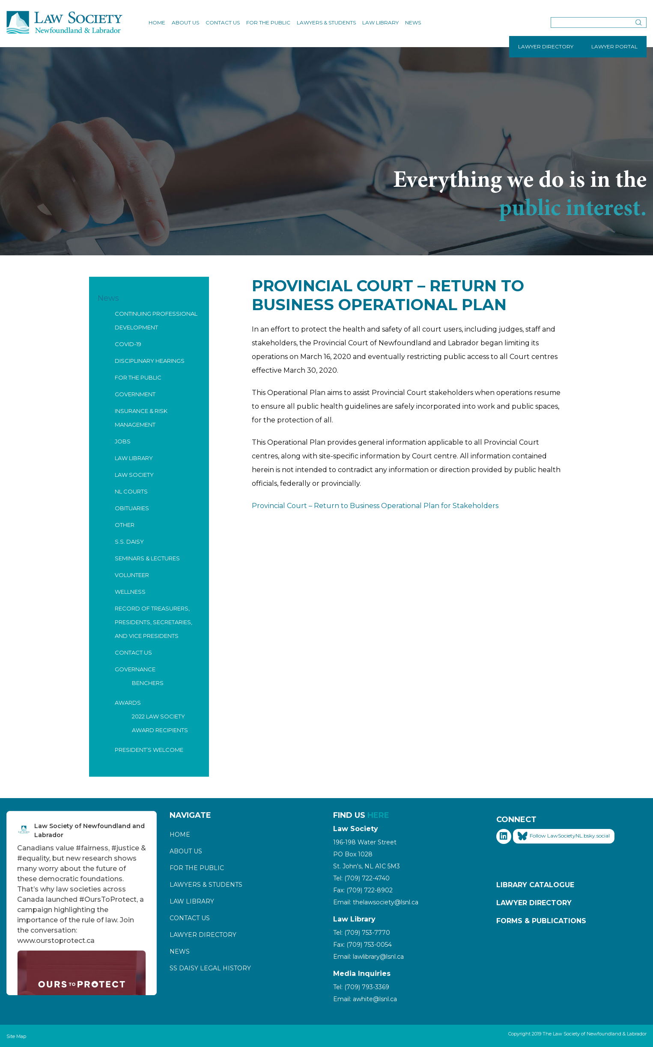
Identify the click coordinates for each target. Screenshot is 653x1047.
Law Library (380, 22)
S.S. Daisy (129, 541)
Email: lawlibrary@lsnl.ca (368, 956)
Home (157, 22)
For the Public (268, 22)
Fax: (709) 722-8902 (363, 890)
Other (124, 524)
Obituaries (132, 508)
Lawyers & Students (326, 22)
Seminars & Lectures (147, 558)
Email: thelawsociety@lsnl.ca (375, 902)
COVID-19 (128, 344)
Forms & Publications (541, 921)
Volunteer (132, 574)
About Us (185, 22)
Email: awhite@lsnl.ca (365, 999)
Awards (128, 702)
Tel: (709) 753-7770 (361, 932)
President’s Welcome (149, 749)
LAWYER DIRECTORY (545, 46)
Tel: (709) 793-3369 (361, 987)
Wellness (130, 591)
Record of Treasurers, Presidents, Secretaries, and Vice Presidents (153, 622)
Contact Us (223, 22)
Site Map (16, 1036)
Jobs (123, 441)
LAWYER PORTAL (614, 46)
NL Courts (131, 491)
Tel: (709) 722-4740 (361, 878)
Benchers (148, 682)
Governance (135, 669)
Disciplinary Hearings (150, 360)
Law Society (134, 474)
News (413, 22)
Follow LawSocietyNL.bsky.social (564, 836)
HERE (378, 815)
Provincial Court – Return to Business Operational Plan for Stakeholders (375, 506)
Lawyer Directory (203, 935)
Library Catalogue (535, 885)
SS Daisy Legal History (210, 968)
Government (135, 394)
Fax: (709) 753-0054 (362, 944)
